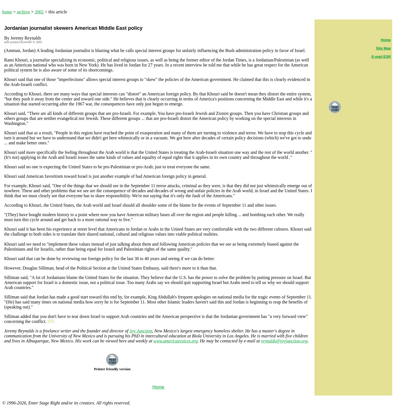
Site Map (383, 48)
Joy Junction (141, 331)
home (7, 11)
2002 (39, 11)
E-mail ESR (381, 57)
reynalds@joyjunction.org (284, 341)
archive (23, 11)
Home (386, 40)
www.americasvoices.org (175, 341)
